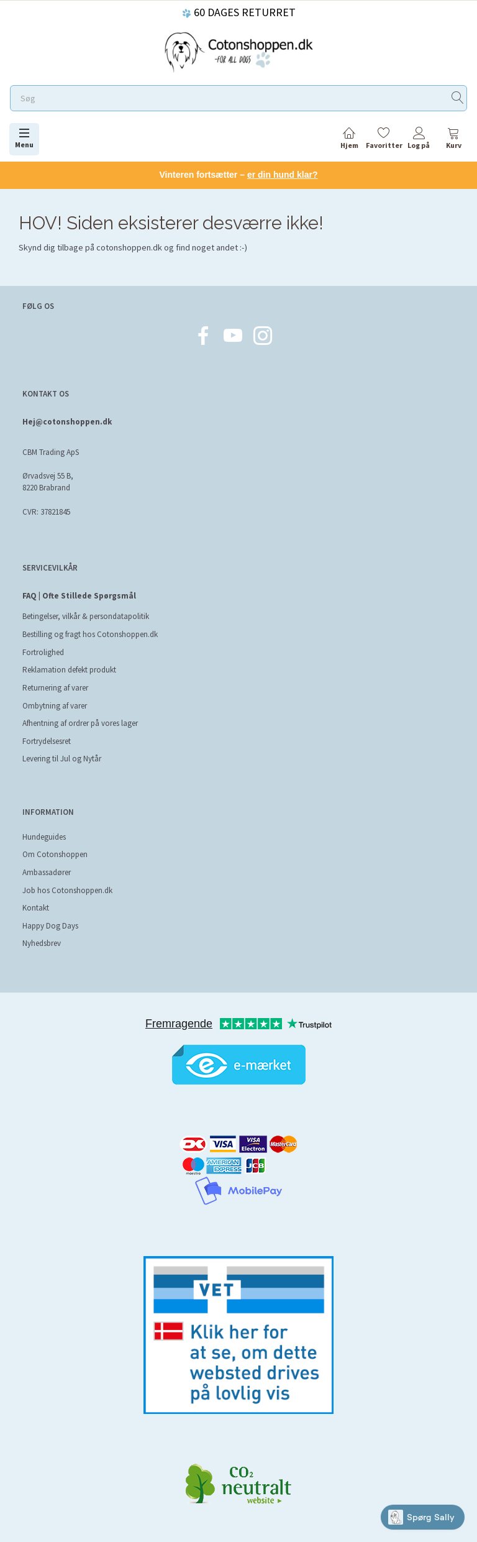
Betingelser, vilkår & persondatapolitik (85, 616)
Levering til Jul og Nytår (61, 758)
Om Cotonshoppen (55, 854)
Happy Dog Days (50, 925)
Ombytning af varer (54, 705)
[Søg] (458, 98)
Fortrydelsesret (46, 741)
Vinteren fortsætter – (239, 175)
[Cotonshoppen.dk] (238, 51)
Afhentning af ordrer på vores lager (80, 723)
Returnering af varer (55, 687)
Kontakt (35, 907)
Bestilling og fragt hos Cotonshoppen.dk (90, 634)
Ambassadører (46, 872)
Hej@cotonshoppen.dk (67, 421)
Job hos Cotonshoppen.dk (67, 890)
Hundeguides (44, 837)
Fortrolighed (43, 652)
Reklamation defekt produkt (69, 669)
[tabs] (453, 140)
